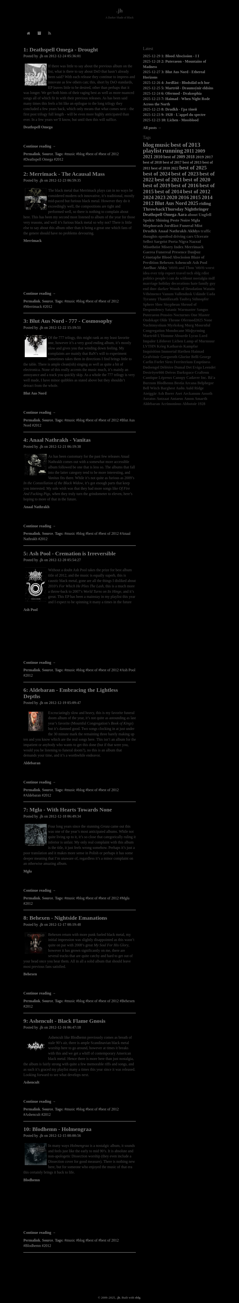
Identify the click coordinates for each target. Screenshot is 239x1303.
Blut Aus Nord (34, 393)
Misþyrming (195, 331)
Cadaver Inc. (196, 378)
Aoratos (149, 399)
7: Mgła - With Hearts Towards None (67, 810)
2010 (158, 156)
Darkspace (185, 372)
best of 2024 (156, 174)
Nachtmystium (154, 325)
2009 (200, 151)
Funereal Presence (171, 252)
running (172, 150)
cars (189, 236)
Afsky (162, 268)
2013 (194, 144)
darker (163, 289)
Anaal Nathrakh (36, 507)
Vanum (168, 294)
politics (148, 278)
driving (179, 236)
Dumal (179, 367)
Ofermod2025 (192, 320)
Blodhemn (31, 1180)
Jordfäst (171, 225)
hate (194, 283)
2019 (200, 156)
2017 (209, 156)
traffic (206, 231)
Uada (211, 294)
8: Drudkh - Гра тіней (179, 109)
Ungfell (205, 214)
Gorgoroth (168, 357)
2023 (160, 197)
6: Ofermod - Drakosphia (181, 93)
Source (47, 154)
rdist (205, 273)
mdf (211, 278)
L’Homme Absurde (173, 336)
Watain (209, 289)
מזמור (199, 268)
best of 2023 (185, 174)
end (146, 289)
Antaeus (176, 399)
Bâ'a (211, 378)
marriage (150, 283)
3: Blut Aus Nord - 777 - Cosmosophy (67, 321)
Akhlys (193, 231)
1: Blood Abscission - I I (180, 56)
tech (189, 273)
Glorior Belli (188, 357)
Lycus (193, 336)
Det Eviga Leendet (200, 367)
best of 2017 (172, 162)
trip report (166, 273)
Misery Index (172, 247)
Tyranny (149, 299)
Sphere (148, 304)
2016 (183, 197)
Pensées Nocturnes (175, 315)
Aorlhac (149, 268)
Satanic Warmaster (180, 310)
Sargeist (160, 241)
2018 (190, 156)
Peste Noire (180, 220)
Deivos (170, 372)
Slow (159, 304)
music (162, 144)
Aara (182, 214)
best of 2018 (152, 162)
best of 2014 (168, 191)
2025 (193, 203)
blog (148, 144)
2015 (195, 197)
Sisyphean (172, 304)
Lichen (177, 341)
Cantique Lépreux (157, 378)
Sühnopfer (200, 299)
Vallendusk (183, 294)
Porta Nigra (178, 241)
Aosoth (206, 393)
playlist (152, 150)
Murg (189, 325)
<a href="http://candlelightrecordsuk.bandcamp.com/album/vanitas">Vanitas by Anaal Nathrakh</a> (79, 517)
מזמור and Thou (181, 268)
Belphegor (205, 383)
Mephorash (153, 225)
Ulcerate (201, 236)
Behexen (30, 974)
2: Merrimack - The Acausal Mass (64, 174)
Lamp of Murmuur (199, 341)
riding (205, 203)
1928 (201, 404)
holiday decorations (174, 283)
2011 (189, 151)
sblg (197, 273)
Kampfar (190, 346)
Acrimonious (171, 404)
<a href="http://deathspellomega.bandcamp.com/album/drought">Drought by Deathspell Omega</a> (79, 137)
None (208, 320)
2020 (171, 197)
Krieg (161, 346)
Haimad (197, 351)
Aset (178, 393)
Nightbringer (197, 209)
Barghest (168, 388)
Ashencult (31, 1082)
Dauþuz (193, 252)
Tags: (59, 154)
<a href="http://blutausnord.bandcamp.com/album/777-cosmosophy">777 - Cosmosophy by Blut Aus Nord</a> (79, 403)
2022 (174, 168)
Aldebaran (31, 763)
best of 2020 (196, 179)
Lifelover (164, 341)
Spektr (149, 220)
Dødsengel (151, 367)
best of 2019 (156, 185)
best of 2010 (160, 168)
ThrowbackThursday (163, 209)
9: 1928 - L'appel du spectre (183, 115)
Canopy (179, 378)
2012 (148, 203)
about (193, 214)
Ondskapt (151, 320)
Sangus (202, 310)
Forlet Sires (163, 362)
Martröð (150, 336)
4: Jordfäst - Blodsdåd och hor (185, 83)
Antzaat (163, 399)
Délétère (167, 367)
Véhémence (152, 294)
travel (181, 273)
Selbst (148, 241)
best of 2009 (174, 156)
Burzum (149, 383)
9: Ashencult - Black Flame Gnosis (64, 1021)
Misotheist (151, 247)
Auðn (180, 388)
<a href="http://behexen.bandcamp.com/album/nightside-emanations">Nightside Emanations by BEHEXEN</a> (79, 984)
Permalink (31, 154)
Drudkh (150, 231)
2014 (207, 197)
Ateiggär (150, 393)
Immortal (169, 351)
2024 (148, 197)
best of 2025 (193, 168)
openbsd (165, 236)
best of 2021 (168, 179)
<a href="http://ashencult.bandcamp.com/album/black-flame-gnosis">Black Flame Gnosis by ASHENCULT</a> (79, 1092)
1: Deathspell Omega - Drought (60, 50)
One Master (200, 315)
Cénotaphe (152, 257)
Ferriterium (183, 362)
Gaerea (149, 252)
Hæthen (184, 351)
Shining (162, 220)
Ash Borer (166, 393)
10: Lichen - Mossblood (180, 120)
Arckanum (191, 393)
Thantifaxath (168, 299)
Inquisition (151, 351)
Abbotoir (189, 404)
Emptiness (202, 362)
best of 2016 (185, 185)
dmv (153, 289)
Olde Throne (170, 320)
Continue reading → (39, 146)
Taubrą (185, 299)
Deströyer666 (153, 372)
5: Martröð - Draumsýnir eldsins (187, 88)
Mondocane (174, 331)
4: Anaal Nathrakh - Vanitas (57, 440)
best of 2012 (196, 191)
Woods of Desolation (186, 289)
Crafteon (202, 372)
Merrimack (32, 241)
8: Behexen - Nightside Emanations (65, 918)
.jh (119, 10)
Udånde (199, 294)
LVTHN (149, 346)
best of (179, 144)
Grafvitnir (151, 357)
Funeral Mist (190, 225)
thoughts (150, 236)
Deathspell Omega (38, 127)
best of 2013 (192, 162)
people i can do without (173, 278)
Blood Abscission (176, 257)
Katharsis (175, 346)
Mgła (27, 871)
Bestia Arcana (185, 383)
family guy (207, 283)
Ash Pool (30, 610)
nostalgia (200, 278)
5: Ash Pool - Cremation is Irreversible (69, 553)
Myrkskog (175, 325)
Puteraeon (151, 315)
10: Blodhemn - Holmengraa (57, 1129)
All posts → (152, 128)
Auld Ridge (195, 388)
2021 (148, 156)
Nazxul (195, 241)
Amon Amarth (195, 399)
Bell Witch (151, 388)
